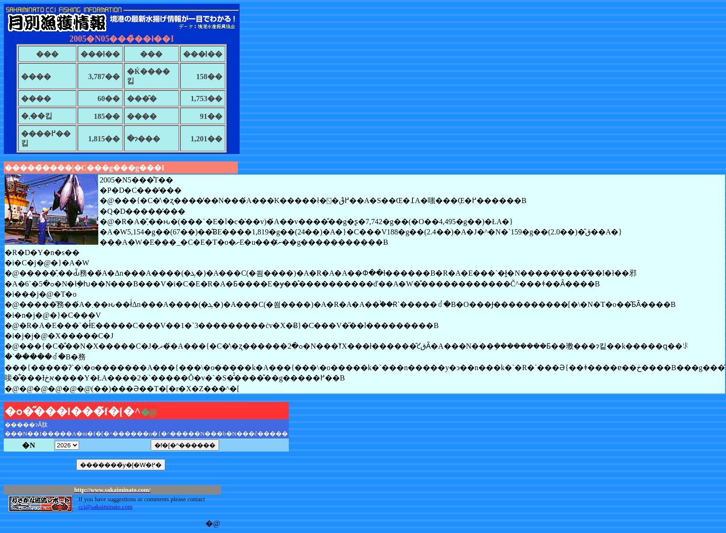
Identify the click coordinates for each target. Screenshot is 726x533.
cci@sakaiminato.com (105, 506)
